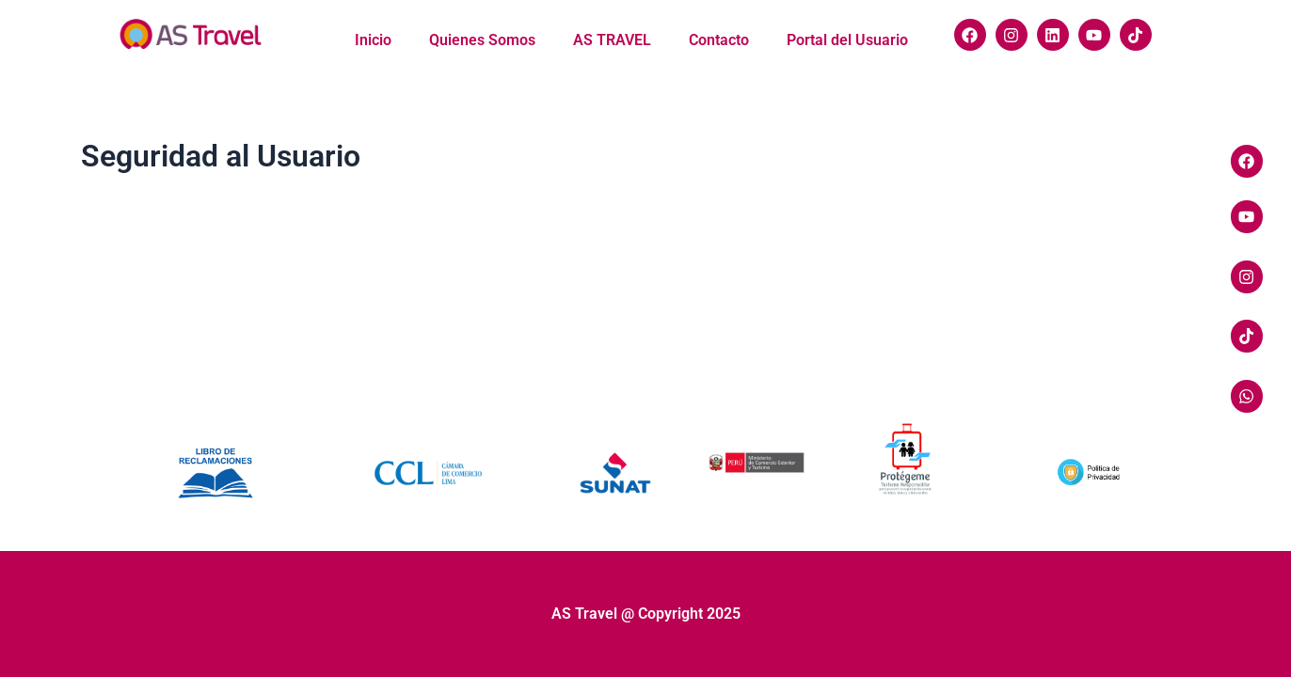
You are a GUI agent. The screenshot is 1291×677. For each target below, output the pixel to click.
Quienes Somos (482, 40)
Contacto (719, 40)
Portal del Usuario (847, 40)
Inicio (373, 40)
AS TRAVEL (612, 40)
